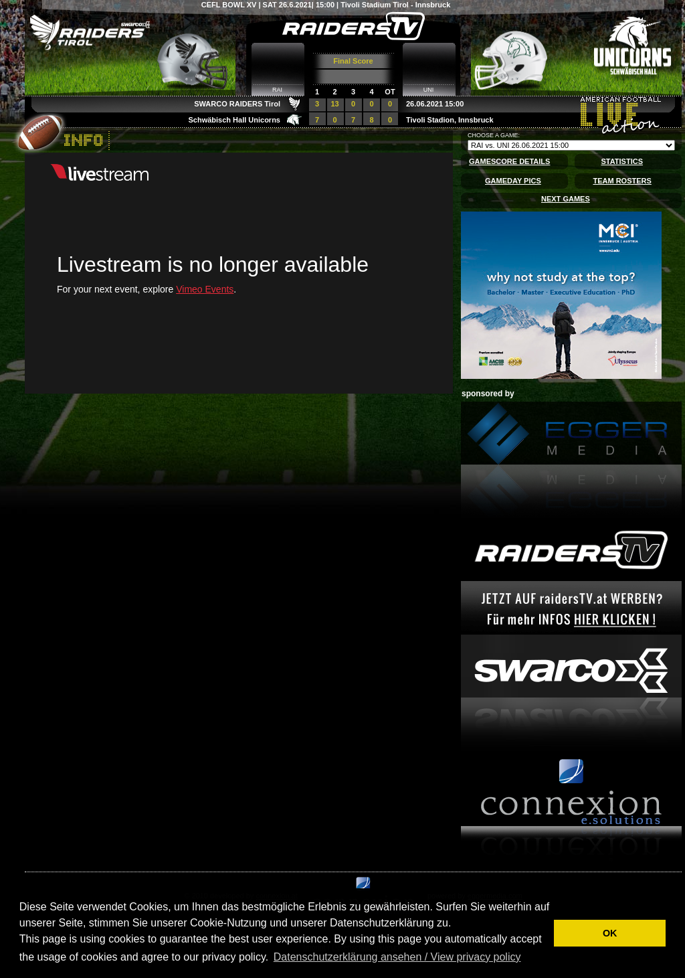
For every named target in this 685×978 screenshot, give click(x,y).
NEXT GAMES (565, 199)
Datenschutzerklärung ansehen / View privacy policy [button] (397, 957)
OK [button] (610, 933)
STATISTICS (622, 161)
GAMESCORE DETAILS (509, 161)
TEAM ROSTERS (622, 181)
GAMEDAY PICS (513, 181)
